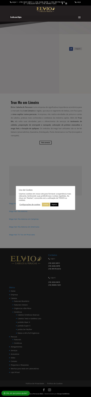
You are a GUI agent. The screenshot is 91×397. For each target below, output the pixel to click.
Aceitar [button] (45, 204)
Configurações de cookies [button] (29, 204)
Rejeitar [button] (54, 204)
